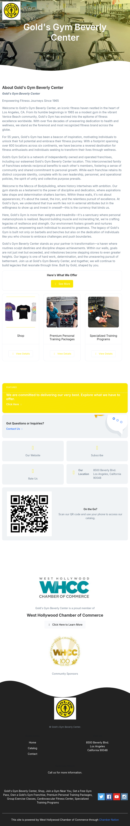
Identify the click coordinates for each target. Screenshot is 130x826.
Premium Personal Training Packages (62, 337)
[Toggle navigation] (124, 11)
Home (32, 742)
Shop (20, 336)
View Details (21, 353)
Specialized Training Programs (103, 337)
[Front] (12, 10)
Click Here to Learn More (65, 624)
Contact (32, 753)
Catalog (32, 748)
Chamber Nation (109, 819)
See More (62, 283)
